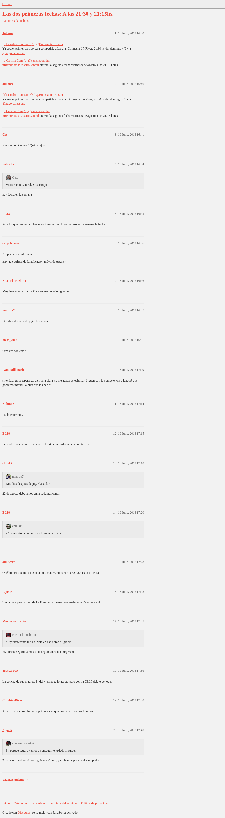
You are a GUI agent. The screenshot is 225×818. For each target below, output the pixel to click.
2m (61, 44)
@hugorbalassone (13, 53)
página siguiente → (15, 779)
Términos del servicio (63, 803)
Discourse (24, 812)
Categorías (20, 803)
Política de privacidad (95, 803)
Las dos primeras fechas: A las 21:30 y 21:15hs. (58, 14)
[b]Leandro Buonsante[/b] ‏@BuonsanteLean (30, 44)
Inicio (6, 803)
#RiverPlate (9, 65)
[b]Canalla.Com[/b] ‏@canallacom (23, 60)
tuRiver (7, 4)
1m (47, 60)
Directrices (38, 803)
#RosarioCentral (28, 65)
